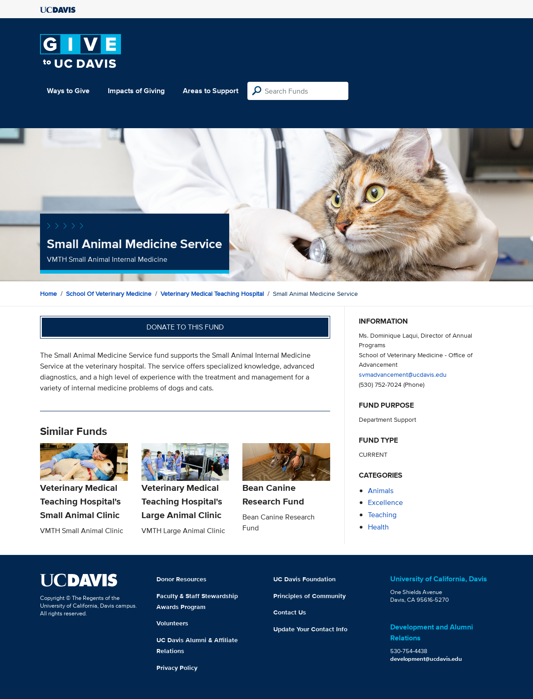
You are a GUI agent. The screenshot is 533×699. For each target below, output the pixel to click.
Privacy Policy (176, 667)
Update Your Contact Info (310, 629)
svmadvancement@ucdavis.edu (403, 374)
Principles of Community (309, 595)
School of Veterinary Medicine (108, 293)
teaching (382, 514)
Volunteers (172, 623)
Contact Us (289, 612)
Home (48, 293)
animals (380, 490)
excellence (385, 502)
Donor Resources (181, 579)
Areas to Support (210, 90)
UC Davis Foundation (304, 579)
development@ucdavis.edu (426, 658)
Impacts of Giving (136, 90)
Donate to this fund (185, 327)
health (378, 527)
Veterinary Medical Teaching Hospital (212, 293)
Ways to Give (68, 90)
